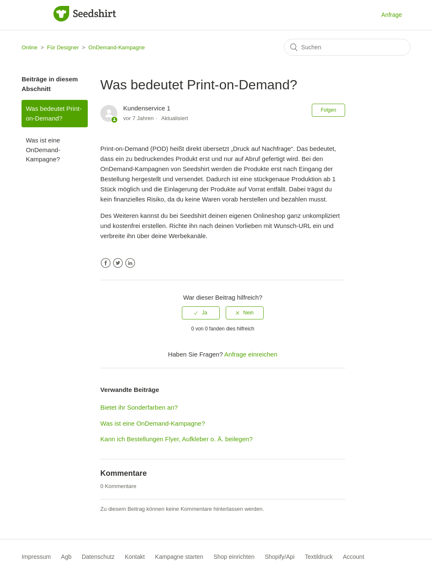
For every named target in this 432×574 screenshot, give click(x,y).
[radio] (201, 312)
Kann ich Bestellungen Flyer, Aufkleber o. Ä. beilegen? (176, 439)
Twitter (118, 263)
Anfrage (391, 14)
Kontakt (135, 556)
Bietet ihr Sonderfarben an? (139, 407)
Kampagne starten (179, 556)
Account (353, 556)
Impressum (36, 556)
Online (30, 47)
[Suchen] (347, 47)
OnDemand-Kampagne (117, 47)
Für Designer (63, 47)
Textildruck (318, 556)
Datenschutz (98, 556)
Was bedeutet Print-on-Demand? (53, 113)
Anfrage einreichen (251, 354)
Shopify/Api (279, 556)
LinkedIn (130, 263)
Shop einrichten (233, 556)
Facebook (105, 263)
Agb (66, 556)
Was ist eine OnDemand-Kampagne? (43, 150)
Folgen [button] (328, 110)
